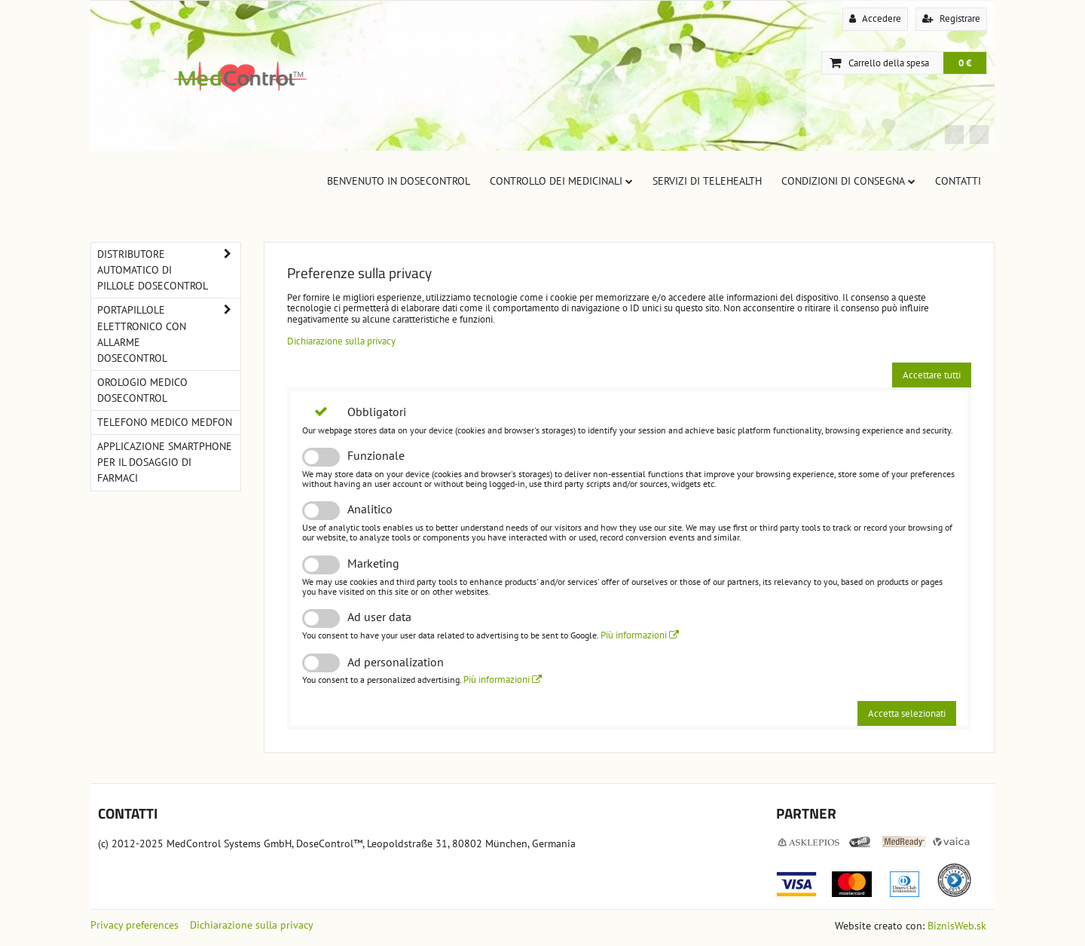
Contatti (958, 181)
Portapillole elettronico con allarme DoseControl (168, 333)
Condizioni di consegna (848, 181)
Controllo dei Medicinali (561, 181)
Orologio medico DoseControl (142, 390)
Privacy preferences (134, 925)
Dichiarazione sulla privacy (341, 341)
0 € (964, 63)
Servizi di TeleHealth (707, 181)
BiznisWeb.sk (957, 925)
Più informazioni (640, 635)
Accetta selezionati (907, 713)
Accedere (875, 18)
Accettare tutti (932, 375)
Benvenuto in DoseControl (398, 181)
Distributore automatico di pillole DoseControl (168, 270)
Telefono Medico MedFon (164, 422)
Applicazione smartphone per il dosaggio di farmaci (164, 462)
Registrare (951, 18)
